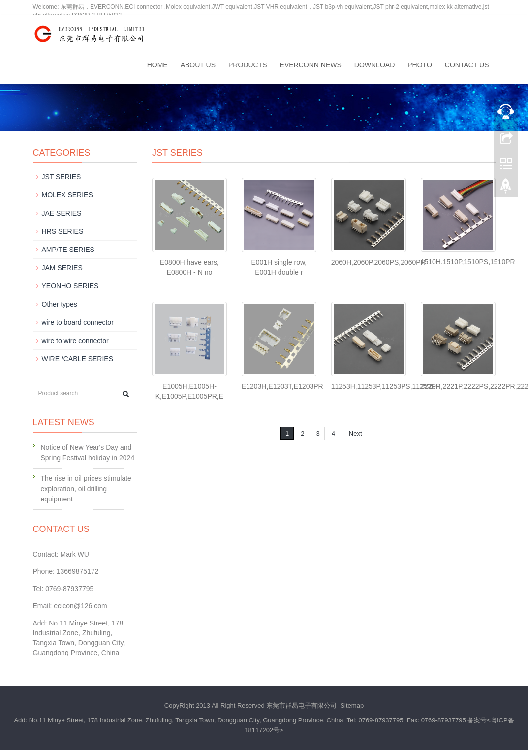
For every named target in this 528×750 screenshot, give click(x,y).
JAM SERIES (62, 268)
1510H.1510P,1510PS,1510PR (468, 262)
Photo (419, 65)
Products (247, 65)
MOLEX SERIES (67, 195)
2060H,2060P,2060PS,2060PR (378, 262)
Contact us (467, 65)
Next (355, 433)
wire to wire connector (75, 340)
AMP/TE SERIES (68, 249)
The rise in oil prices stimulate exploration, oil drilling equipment (86, 488)
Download (374, 65)
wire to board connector (78, 322)
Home (157, 65)
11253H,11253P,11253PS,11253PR (386, 386)
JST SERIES (61, 177)
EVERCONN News (311, 65)
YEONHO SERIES (70, 286)
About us (198, 65)
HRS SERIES (63, 231)
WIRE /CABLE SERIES (77, 359)
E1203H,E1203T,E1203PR (282, 386)
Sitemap (352, 705)
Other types (59, 304)
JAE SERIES (62, 213)
